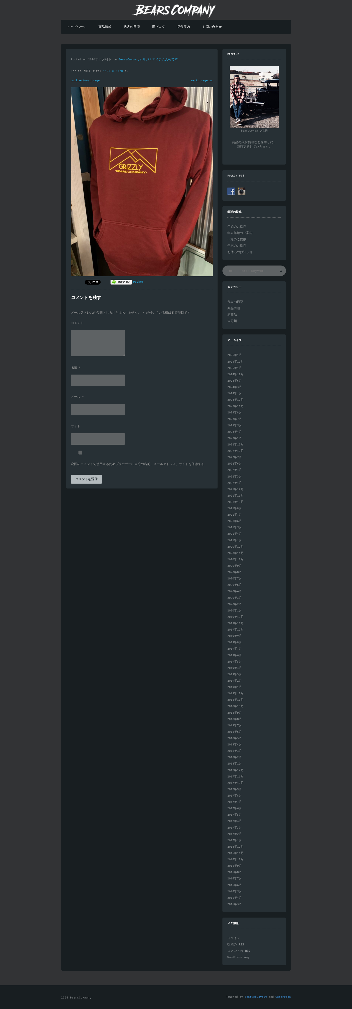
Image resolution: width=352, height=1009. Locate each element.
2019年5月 (234, 662)
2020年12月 (235, 547)
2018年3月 (234, 751)
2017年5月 (234, 815)
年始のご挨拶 (236, 227)
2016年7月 (234, 878)
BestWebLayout (256, 997)
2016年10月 (235, 859)
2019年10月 (235, 630)
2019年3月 (234, 674)
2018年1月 (234, 763)
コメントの (238, 951)
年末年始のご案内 (240, 233)
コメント (77, 323)
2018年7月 (234, 725)
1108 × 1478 (114, 71)
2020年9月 (234, 566)
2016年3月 (234, 904)
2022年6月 (234, 464)
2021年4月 (234, 534)
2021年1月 (234, 540)
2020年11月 (235, 553)
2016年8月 (234, 872)
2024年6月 (234, 381)
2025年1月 (234, 368)
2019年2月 (234, 681)
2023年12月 (235, 400)
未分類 (232, 321)
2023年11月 (235, 406)
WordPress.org (238, 957)
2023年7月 (234, 419)
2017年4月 (234, 821)
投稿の (235, 944)
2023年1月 (234, 438)
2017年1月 (234, 840)
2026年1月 (234, 355)
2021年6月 (234, 521)
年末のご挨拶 (236, 246)
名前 (76, 367)
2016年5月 (234, 891)
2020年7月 (234, 578)
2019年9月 (234, 636)
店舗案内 (183, 27)
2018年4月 (234, 744)
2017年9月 (234, 789)
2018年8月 (234, 719)
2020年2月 (234, 604)
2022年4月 (234, 470)
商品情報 (105, 27)
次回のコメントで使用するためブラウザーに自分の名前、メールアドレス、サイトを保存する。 (139, 464)
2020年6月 (234, 585)
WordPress (283, 997)
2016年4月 (234, 898)
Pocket (138, 282)
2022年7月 (234, 457)
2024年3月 (234, 387)
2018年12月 (235, 693)
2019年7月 (234, 649)
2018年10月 (235, 706)
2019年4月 (234, 668)
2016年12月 (235, 847)
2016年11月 (235, 853)
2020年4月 (234, 591)
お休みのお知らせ (240, 252)
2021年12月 (235, 489)
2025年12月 (235, 362)
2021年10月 (235, 502)
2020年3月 (234, 598)
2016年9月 (234, 866)
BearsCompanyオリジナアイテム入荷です (148, 59)
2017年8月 (234, 796)
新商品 (232, 315)
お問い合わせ (212, 27)
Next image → (202, 80)
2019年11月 (235, 623)
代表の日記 (132, 27)
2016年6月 (234, 885)
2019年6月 (234, 655)
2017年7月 (234, 802)
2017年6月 (234, 808)
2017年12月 (235, 770)
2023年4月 (234, 432)
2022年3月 (234, 476)
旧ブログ (158, 27)
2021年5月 (234, 527)
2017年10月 (235, 783)
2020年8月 (234, 572)
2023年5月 (234, 425)
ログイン (233, 938)
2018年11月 (235, 700)
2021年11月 (235, 496)
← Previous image (85, 80)
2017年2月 (234, 834)
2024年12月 (235, 374)
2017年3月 (234, 828)
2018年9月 (234, 713)
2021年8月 (234, 508)
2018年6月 (234, 732)
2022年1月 (234, 483)
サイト (75, 426)
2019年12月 (235, 617)
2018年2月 (234, 757)
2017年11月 (235, 776)
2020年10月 (235, 559)
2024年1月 (234, 393)
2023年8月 (234, 412)
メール (77, 397)
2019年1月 (234, 687)
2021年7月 (234, 515)
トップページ (76, 27)
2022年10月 (235, 451)
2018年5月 (234, 738)
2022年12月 (235, 444)
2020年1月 (234, 610)
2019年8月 (234, 642)
